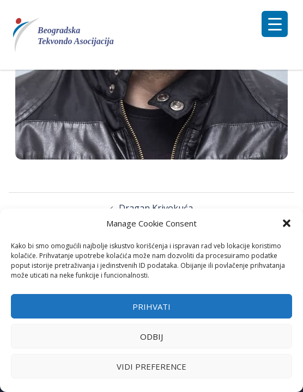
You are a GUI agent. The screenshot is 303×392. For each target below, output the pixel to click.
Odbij (151, 336)
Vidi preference (151, 366)
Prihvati (151, 306)
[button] (286, 223)
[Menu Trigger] (275, 24)
